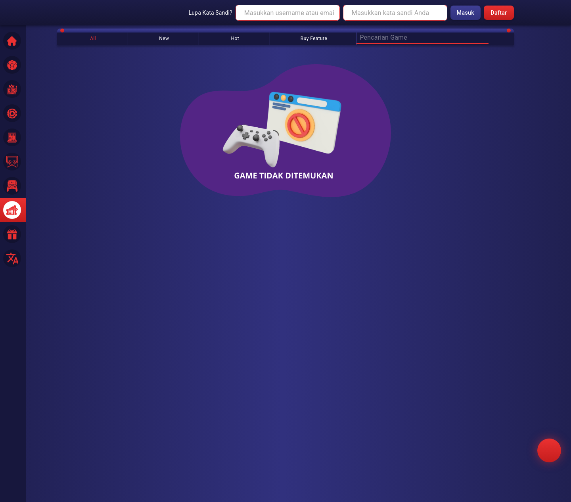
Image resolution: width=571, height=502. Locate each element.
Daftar (499, 13)
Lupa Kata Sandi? (210, 13)
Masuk (465, 13)
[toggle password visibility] (438, 13)
